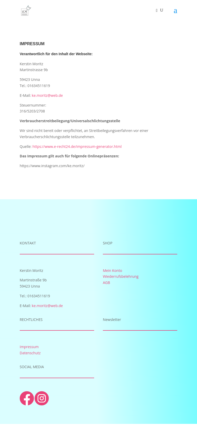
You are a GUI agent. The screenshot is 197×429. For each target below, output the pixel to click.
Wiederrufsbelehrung (121, 276)
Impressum (29, 346)
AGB (106, 282)
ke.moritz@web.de (47, 95)
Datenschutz (30, 352)
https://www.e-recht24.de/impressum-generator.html (77, 146)
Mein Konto (112, 270)
